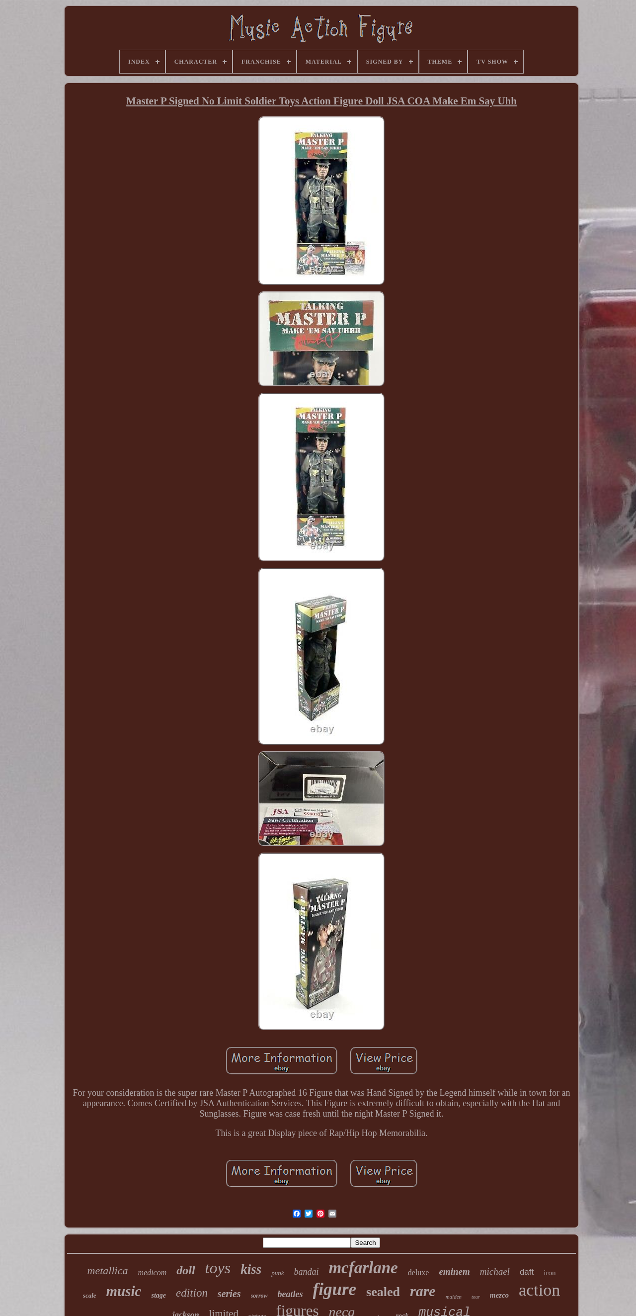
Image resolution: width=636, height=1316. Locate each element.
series (229, 1293)
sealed (383, 1292)
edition (192, 1293)
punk (277, 1273)
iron (550, 1273)
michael (495, 1271)
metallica (107, 1270)
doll (185, 1270)
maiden (454, 1297)
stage (158, 1295)
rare (423, 1291)
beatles (290, 1294)
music (124, 1291)
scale (89, 1295)
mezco (499, 1295)
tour (476, 1297)
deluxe (418, 1272)
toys (218, 1268)
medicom (152, 1272)
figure (335, 1289)
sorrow (259, 1295)
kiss (250, 1269)
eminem (454, 1271)
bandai (306, 1272)
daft (527, 1272)
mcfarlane (363, 1268)
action (539, 1290)
